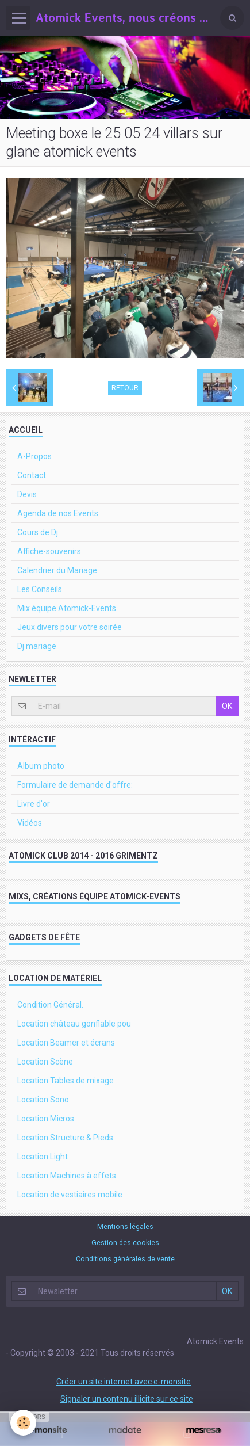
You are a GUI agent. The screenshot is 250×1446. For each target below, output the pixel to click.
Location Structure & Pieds (65, 1137)
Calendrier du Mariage (57, 570)
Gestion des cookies (125, 1242)
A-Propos (34, 456)
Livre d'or (33, 803)
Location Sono (43, 1099)
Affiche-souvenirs (49, 551)
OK (227, 706)
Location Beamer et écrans (66, 1042)
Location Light (42, 1156)
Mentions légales (125, 1226)
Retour (125, 388)
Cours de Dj (37, 532)
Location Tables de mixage (65, 1080)
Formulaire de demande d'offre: (75, 784)
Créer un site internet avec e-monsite (123, 1381)
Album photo (40, 765)
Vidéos (29, 822)
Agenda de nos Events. (58, 513)
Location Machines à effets (66, 1175)
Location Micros (45, 1118)
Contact (31, 475)
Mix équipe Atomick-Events (66, 608)
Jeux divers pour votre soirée (69, 627)
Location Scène (45, 1061)
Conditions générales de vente (125, 1258)
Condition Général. (50, 1004)
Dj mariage (36, 646)
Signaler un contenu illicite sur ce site (126, 1398)
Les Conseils (39, 589)
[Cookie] (23, 1423)
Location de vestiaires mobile (69, 1194)
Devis (27, 494)
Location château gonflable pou (74, 1023)
